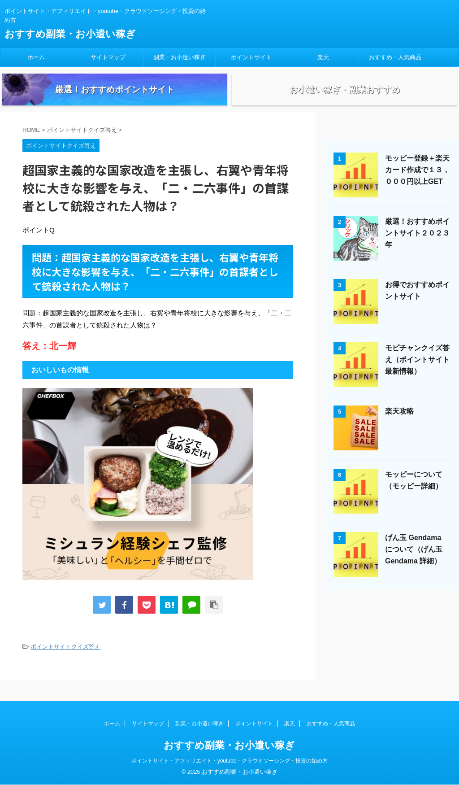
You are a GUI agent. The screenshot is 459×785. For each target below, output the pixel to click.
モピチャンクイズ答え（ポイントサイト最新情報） (417, 372)
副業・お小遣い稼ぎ (179, 57)
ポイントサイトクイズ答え (65, 659)
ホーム (36, 57)
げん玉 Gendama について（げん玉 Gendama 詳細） (413, 562)
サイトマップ (108, 57)
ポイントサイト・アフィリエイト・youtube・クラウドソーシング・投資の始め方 (229, 761)
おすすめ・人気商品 (395, 57)
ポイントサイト (251, 57)
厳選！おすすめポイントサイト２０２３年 (417, 246)
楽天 (323, 57)
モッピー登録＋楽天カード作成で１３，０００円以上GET (417, 182)
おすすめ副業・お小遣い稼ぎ (70, 33)
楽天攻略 (399, 424)
